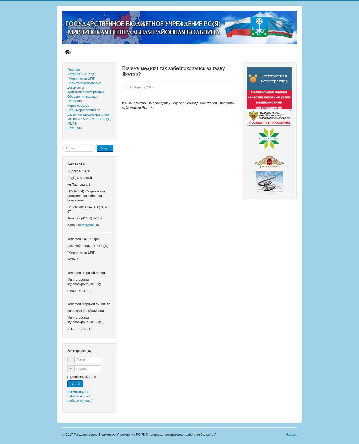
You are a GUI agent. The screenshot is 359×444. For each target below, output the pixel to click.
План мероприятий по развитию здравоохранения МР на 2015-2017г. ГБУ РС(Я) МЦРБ (89, 116)
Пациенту (74, 101)
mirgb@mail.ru (88, 225)
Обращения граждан (82, 96)
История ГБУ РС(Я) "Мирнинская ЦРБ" (81, 76)
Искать (105, 148)
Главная (73, 69)
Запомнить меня (83, 377)
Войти (75, 384)
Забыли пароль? (79, 401)
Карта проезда (78, 105)
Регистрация (79, 392)
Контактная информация (85, 92)
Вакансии (74, 128)
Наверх (291, 434)
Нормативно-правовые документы (84, 85)
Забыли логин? (78, 396)
